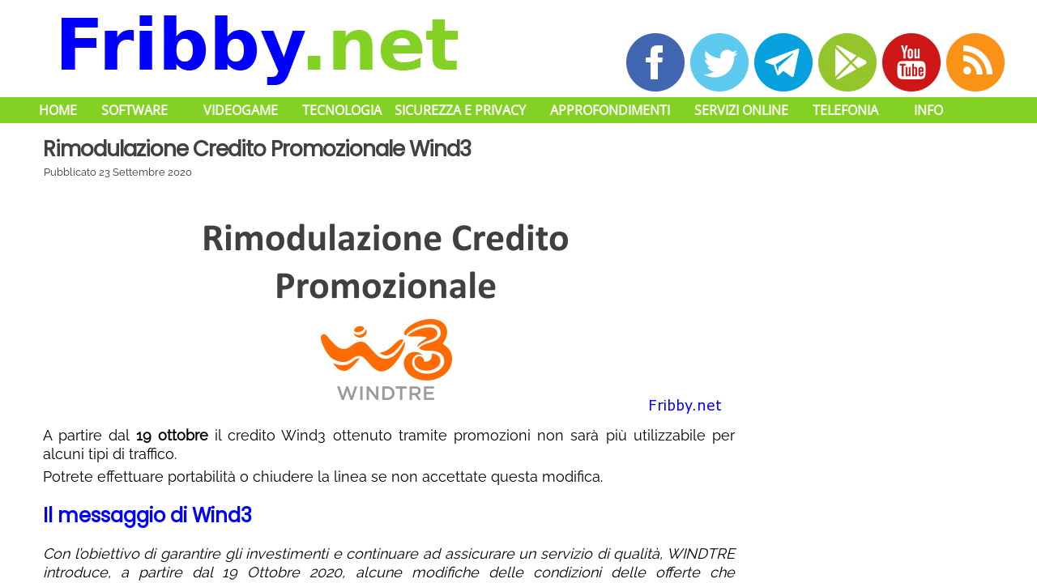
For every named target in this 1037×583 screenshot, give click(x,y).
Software (134, 110)
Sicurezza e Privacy (460, 110)
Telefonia (845, 110)
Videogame (240, 110)
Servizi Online (741, 110)
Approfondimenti (610, 110)
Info (928, 110)
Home (58, 110)
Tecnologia (342, 110)
